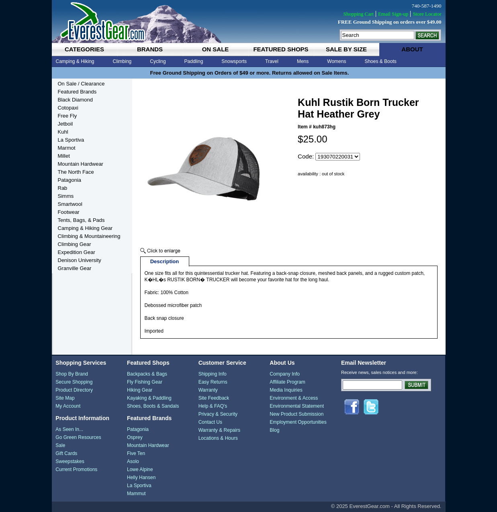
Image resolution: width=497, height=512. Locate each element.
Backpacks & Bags (147, 374)
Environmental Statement (297, 406)
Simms (66, 196)
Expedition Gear (76, 252)
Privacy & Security (217, 414)
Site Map (64, 398)
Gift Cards (66, 453)
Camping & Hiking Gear (85, 228)
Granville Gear (75, 268)
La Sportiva (71, 140)
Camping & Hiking (75, 61)
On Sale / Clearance (81, 84)
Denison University (79, 260)
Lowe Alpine (140, 469)
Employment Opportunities (298, 422)
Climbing (122, 61)
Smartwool (70, 204)
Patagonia (70, 180)
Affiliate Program (287, 382)
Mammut (136, 493)
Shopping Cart (358, 14)
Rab (62, 188)
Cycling (158, 61)
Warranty (208, 390)
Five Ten (136, 453)
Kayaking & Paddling (149, 398)
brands (150, 49)
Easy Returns (212, 382)
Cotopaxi (68, 108)
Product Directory (74, 390)
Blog (274, 430)
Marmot (67, 148)
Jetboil (65, 124)
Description (164, 261)
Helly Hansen (141, 477)
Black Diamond (75, 100)
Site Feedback (213, 398)
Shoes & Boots (380, 61)
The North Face (76, 172)
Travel (271, 61)
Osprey (135, 437)
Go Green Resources (78, 437)
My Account (67, 406)
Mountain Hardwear (80, 164)
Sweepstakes (69, 461)
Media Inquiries (286, 390)
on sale (215, 49)
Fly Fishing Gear (144, 382)
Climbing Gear (74, 244)
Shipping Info (212, 374)
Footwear (69, 212)
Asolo (133, 461)
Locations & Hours (218, 438)
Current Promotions (76, 469)
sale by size (346, 49)
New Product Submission (296, 414)
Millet (64, 156)
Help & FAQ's (212, 406)
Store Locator (427, 14)
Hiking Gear (139, 390)
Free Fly (67, 116)
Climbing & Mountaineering (89, 236)
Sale (60, 445)
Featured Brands (77, 92)
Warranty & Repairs (219, 430)
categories (84, 49)
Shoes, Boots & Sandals (153, 406)
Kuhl (63, 132)
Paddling (193, 61)
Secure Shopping (73, 382)
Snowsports (234, 61)
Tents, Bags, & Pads (81, 220)
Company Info (285, 374)
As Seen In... (69, 429)
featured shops (280, 49)
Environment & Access (294, 398)
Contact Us (210, 422)
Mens (303, 61)
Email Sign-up (393, 14)
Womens (336, 61)
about (412, 49)
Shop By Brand (71, 374)
